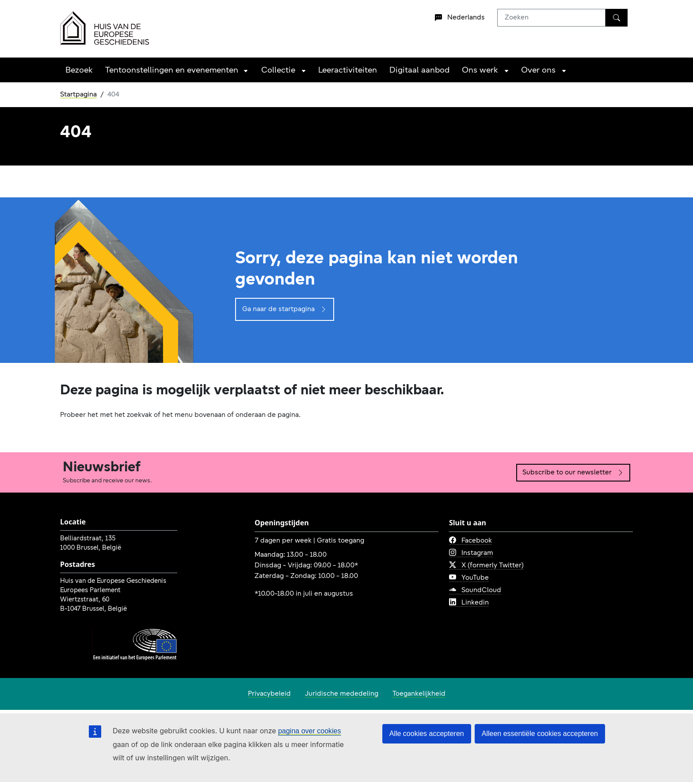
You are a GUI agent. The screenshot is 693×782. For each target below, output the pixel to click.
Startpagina (78, 94)
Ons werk (480, 70)
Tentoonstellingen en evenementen (171, 70)
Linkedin (469, 602)
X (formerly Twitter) (486, 565)
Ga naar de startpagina (284, 309)
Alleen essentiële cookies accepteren (540, 733)
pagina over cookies (309, 731)
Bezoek (79, 70)
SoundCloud (475, 590)
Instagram (471, 553)
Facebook (470, 540)
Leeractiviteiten (347, 70)
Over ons (538, 70)
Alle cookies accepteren (426, 733)
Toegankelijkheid (419, 693)
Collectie (278, 70)
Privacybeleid (269, 693)
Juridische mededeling (341, 693)
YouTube (469, 578)
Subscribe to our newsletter (573, 472)
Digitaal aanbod (419, 70)
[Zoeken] (616, 18)
